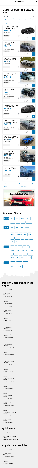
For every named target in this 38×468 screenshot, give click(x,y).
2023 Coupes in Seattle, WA (8, 420)
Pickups (28, 218)
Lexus (17, 227)
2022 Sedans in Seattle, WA (8, 393)
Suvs (12, 218)
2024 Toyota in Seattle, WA (8, 301)
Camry (18, 250)
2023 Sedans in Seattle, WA (8, 318)
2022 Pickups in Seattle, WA (8, 410)
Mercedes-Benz (19, 234)
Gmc (12, 241)
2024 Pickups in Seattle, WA (8, 372)
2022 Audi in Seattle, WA (7, 396)
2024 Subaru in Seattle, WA (8, 338)
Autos (2, 4)
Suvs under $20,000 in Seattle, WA (9, 433)
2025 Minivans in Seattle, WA (8, 416)
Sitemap (19, 467)
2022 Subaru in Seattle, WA (8, 399)
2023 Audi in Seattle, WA (7, 345)
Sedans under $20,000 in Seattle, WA (9, 437)
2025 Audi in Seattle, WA (7, 341)
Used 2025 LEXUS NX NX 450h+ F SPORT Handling (11, 106)
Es (30, 257)
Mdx (17, 257)
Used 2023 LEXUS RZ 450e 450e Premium (11, 27)
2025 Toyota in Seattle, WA (8, 304)
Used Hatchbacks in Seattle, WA (8, 457)
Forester (12, 257)
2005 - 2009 (13, 266)
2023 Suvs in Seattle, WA (7, 297)
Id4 (26, 250)
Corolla (22, 250)
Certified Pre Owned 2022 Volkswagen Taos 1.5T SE (11, 138)
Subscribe (35, 4)
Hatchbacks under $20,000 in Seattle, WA (10, 440)
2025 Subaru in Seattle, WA (8, 358)
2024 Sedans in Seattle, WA (8, 311)
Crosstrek (31, 250)
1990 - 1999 (20, 266)
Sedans (16, 218)
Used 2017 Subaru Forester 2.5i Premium (10, 121)
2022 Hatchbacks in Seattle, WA (8, 379)
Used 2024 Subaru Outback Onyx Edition (10, 168)
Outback (22, 257)
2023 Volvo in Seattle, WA (7, 324)
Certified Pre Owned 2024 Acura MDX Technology (10, 153)
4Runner (12, 250)
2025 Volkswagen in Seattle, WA (8, 352)
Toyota (12, 227)
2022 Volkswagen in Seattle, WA (8, 386)
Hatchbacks (22, 218)
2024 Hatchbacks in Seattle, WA (8, 362)
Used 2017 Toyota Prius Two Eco (11, 74)
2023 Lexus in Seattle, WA (7, 328)
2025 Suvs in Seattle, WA (7, 290)
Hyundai (12, 234)
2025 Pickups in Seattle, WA (8, 403)
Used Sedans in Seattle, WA (8, 454)
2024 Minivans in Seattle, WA (8, 389)
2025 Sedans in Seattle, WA (8, 321)
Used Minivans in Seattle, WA (8, 464)
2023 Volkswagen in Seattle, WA (8, 355)
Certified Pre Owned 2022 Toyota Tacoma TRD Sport (10, 60)
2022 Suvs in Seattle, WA (7, 307)
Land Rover (30, 234)
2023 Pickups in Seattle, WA (8, 369)
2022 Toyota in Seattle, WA (8, 375)
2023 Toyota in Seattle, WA (8, 314)
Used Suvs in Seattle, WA (7, 450)
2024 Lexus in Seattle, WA (7, 335)
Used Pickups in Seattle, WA (8, 461)
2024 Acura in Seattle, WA (7, 365)
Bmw (25, 234)
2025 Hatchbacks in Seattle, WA (8, 382)
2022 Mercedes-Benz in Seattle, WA (9, 413)
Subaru (22, 227)
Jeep (16, 241)
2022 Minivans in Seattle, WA (8, 423)
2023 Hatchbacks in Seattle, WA (8, 406)
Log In (32, 4)
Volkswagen (27, 227)
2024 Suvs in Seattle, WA (7, 294)
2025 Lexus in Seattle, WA (7, 331)
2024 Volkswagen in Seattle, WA (8, 348)
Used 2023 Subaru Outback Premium (9, 90)
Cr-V (26, 257)
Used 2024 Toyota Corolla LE (9, 43)
